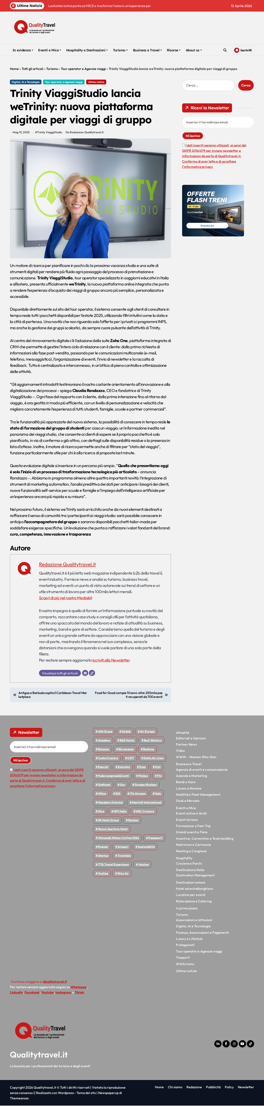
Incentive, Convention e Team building (204, 839)
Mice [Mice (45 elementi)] (101, 811)
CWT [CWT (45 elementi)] (130, 758)
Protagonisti (185, 945)
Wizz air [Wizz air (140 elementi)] (123, 874)
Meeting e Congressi (191, 851)
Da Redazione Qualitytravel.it (85, 133)
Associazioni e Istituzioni (194, 920)
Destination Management (195, 875)
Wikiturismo (185, 964)
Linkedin (16, 993)
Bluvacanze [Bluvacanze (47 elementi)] (126, 749)
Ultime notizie (96, 82)
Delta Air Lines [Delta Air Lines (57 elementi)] (154, 758)
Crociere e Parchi (189, 864)
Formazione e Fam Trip (193, 826)
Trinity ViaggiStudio (49, 133)
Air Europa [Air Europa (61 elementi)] (147, 732)
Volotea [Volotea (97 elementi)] (143, 865)
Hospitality (184, 858)
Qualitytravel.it (39, 1055)
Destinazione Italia (190, 870)
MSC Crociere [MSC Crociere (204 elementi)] (145, 811)
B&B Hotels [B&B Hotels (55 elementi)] (127, 740)
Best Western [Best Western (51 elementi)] (153, 740)
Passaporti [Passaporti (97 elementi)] (155, 838)
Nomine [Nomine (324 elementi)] (133, 820)
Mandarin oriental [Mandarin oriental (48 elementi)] (110, 803)
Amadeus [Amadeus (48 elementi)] (104, 740)
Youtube (47, 993)
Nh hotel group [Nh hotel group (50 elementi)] (108, 820)
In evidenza (23, 50)
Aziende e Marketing (191, 776)
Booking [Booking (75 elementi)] (148, 749)
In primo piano (187, 909)
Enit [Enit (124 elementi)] (158, 767)
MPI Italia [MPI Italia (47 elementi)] (120, 811)
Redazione (194, 1087)
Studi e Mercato (187, 801)
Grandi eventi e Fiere (191, 832)
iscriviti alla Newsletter (111, 660)
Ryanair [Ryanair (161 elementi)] (103, 847)
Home (14, 69)
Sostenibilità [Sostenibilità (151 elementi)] (146, 847)
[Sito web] (92, 673)
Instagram (63, 993)
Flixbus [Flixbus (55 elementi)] (143, 776)
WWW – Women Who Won (196, 757)
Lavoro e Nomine (189, 788)
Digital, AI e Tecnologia (26, 82)
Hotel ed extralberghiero (194, 889)
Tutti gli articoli (32, 69)
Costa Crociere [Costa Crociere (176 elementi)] (108, 758)
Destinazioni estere (190, 883)
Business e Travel (147, 50)
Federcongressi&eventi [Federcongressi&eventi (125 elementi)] (113, 776)
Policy (229, 1087)
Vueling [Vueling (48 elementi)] (103, 874)
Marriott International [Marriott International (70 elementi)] (146, 803)
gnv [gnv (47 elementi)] (122, 785)
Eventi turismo (187, 820)
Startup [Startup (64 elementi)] (103, 856)
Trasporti (183, 958)
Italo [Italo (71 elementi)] (158, 794)
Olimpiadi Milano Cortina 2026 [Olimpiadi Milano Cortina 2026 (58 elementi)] (118, 838)
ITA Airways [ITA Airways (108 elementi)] (138, 794)
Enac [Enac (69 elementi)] (142, 767)
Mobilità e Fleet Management (198, 795)
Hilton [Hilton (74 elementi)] (102, 794)
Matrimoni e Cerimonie (193, 845)
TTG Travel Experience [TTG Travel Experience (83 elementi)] (113, 865)
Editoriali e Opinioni (191, 738)
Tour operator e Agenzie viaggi (83, 69)
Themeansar (19, 1099)
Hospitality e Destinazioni (87, 50)
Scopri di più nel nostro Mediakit (65, 598)
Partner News (186, 745)
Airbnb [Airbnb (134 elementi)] (126, 732)
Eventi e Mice (49, 50)
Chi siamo (175, 1087)
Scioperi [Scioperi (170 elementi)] (123, 847)
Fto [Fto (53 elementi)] (159, 776)
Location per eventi (190, 895)
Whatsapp (79, 987)
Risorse (174, 50)
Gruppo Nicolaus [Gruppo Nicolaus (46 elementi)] (146, 785)
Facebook (32, 993)
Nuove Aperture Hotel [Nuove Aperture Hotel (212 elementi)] (113, 829)
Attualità (182, 733)
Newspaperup (108, 1093)
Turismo (120, 50)
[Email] (85, 673)
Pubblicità (213, 1087)
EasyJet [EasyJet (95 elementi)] (103, 767)
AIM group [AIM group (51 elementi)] (105, 732)
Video (180, 751)
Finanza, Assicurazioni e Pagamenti (202, 933)
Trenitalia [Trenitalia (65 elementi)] (124, 856)
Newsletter (246, 1087)
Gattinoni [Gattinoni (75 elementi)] (104, 785)
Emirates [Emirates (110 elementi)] (124, 767)
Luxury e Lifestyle (189, 939)
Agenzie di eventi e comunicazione (202, 770)
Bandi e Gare (185, 782)
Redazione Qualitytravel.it (67, 565)
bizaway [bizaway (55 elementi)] (103, 749)
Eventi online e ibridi (191, 814)
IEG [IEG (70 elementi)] (118, 794)
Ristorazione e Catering (194, 901)
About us (194, 50)
